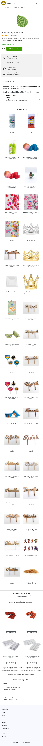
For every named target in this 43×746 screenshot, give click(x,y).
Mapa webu (5, 725)
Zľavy (3, 715)
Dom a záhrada (12, 7)
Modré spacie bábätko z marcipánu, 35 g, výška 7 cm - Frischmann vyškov (31, 158)
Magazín (4, 722)
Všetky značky (5, 709)
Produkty (7, 7)
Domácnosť (20, 594)
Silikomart (37, 38)
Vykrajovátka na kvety (35, 594)
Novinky (4, 712)
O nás (3, 733)
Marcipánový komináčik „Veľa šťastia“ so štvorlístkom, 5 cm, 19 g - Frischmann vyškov (31, 186)
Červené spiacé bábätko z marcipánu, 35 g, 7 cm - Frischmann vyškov (12, 186)
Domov (4, 7)
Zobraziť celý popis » (18, 40)
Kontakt (4, 736)
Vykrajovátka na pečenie (21, 596)
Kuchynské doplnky (27, 594)
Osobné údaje (5, 728)
